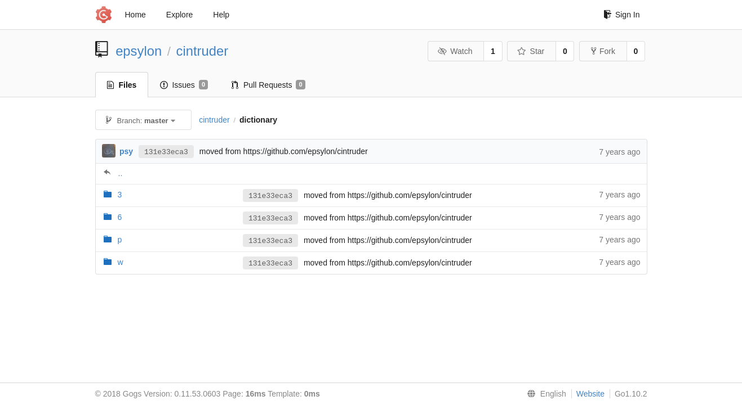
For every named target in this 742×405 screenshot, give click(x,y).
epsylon (138, 50)
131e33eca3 (166, 151)
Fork (603, 51)
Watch (455, 51)
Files (122, 84)
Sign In (621, 14)
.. (120, 173)
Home (135, 14)
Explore (179, 14)
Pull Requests (268, 85)
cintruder (202, 50)
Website (590, 393)
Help (221, 14)
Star (530, 51)
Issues (184, 85)
